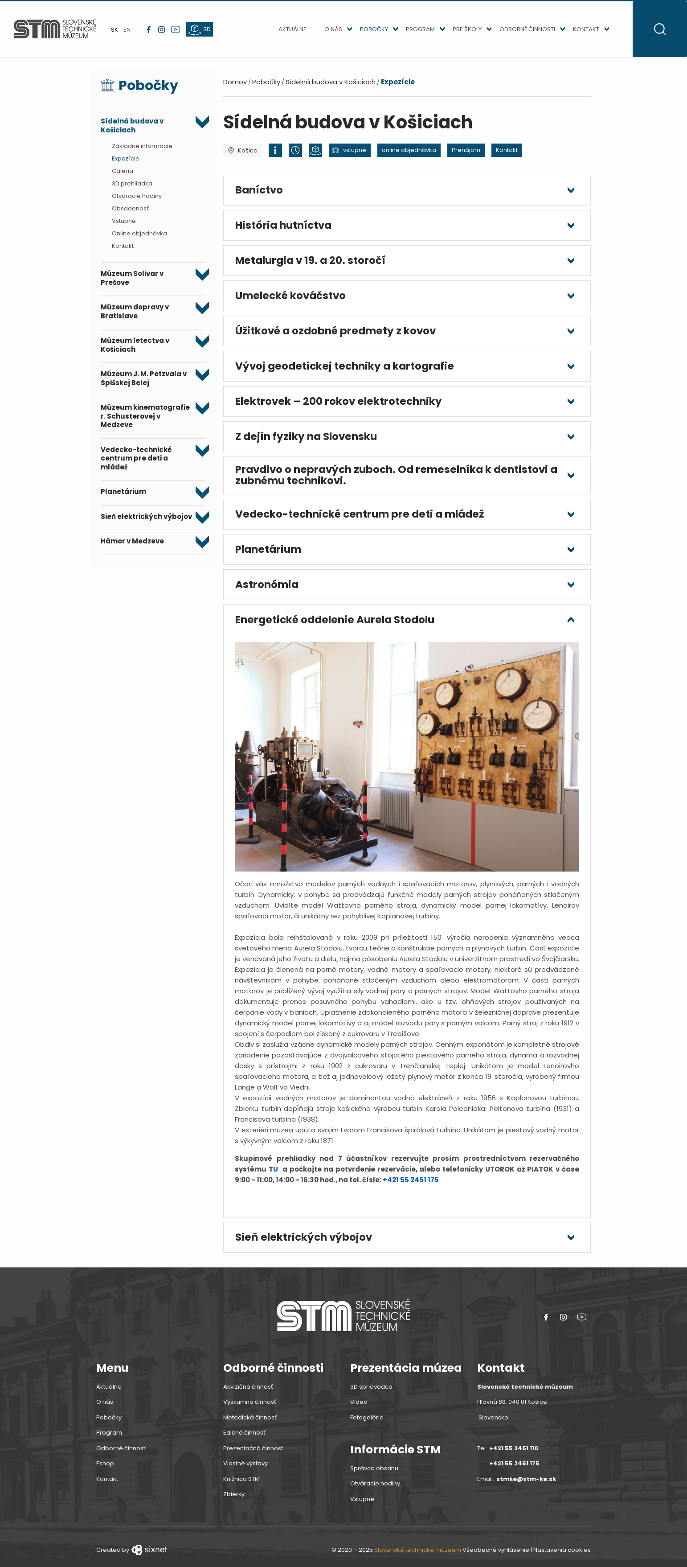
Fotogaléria (367, 1421)
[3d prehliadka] (202, 31)
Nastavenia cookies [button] (562, 1554)
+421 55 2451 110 (513, 1452)
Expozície (125, 163)
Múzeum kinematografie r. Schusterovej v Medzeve (145, 420)
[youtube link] (178, 31)
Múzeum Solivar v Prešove (132, 282)
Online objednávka (139, 238)
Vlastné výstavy (245, 1468)
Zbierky (234, 1498)
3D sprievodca (371, 1390)
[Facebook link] (151, 31)
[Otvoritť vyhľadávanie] (657, 31)
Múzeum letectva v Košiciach (135, 349)
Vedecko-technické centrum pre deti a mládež (136, 463)
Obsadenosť (130, 213)
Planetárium (123, 496)
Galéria (122, 175)
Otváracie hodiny (137, 200)
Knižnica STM (241, 1483)
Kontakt (580, 31)
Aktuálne (287, 31)
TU (273, 1173)
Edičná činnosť (244, 1437)
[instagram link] (164, 31)
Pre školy (461, 31)
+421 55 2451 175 (411, 1184)
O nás (327, 31)
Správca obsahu (374, 1472)
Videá (359, 1406)
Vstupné (124, 225)
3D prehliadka (132, 188)
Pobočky (368, 31)
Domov (235, 86)
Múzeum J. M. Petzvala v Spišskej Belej (144, 382)
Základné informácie (142, 150)
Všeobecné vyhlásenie (495, 1554)
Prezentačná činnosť (253, 1452)
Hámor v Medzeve (132, 545)
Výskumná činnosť (249, 1406)
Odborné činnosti (521, 31)
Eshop (105, 1468)
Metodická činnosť (250, 1421)
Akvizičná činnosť (248, 1390)
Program (414, 31)
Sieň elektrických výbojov (146, 521)
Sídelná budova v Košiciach (132, 130)
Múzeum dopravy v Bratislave (135, 316)
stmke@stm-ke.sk (526, 1483)
